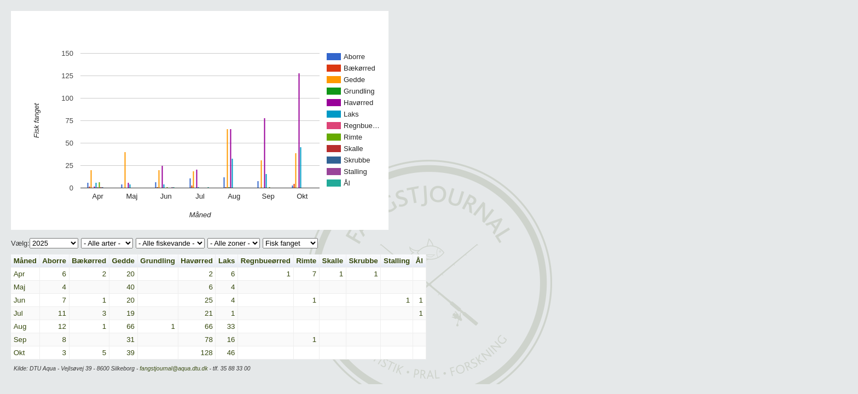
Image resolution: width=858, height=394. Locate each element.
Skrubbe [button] (363, 261)
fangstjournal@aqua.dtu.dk (173, 369)
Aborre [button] (54, 261)
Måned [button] (25, 261)
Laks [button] (226, 261)
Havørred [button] (197, 261)
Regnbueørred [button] (266, 261)
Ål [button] (419, 261)
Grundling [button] (157, 261)
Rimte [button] (306, 261)
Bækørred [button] (89, 261)
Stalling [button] (397, 261)
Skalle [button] (333, 261)
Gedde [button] (123, 261)
